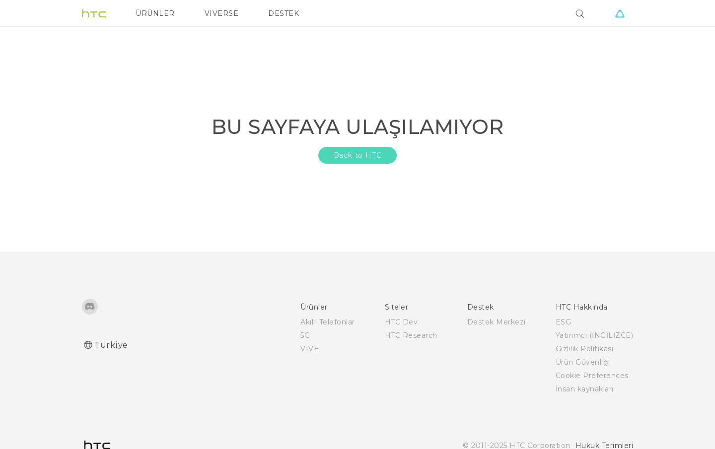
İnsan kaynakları (585, 389)
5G (305, 335)
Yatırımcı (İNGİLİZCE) (595, 335)
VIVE (309, 348)
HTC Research (411, 335)
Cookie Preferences (592, 375)
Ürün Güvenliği (583, 362)
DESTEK (283, 13)
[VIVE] (619, 13)
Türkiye (111, 345)
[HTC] (94, 13)
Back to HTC (358, 155)
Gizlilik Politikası (585, 348)
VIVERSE (222, 13)
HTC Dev (401, 322)
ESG (564, 322)
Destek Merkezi (496, 322)
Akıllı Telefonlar (327, 322)
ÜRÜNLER (155, 13)
